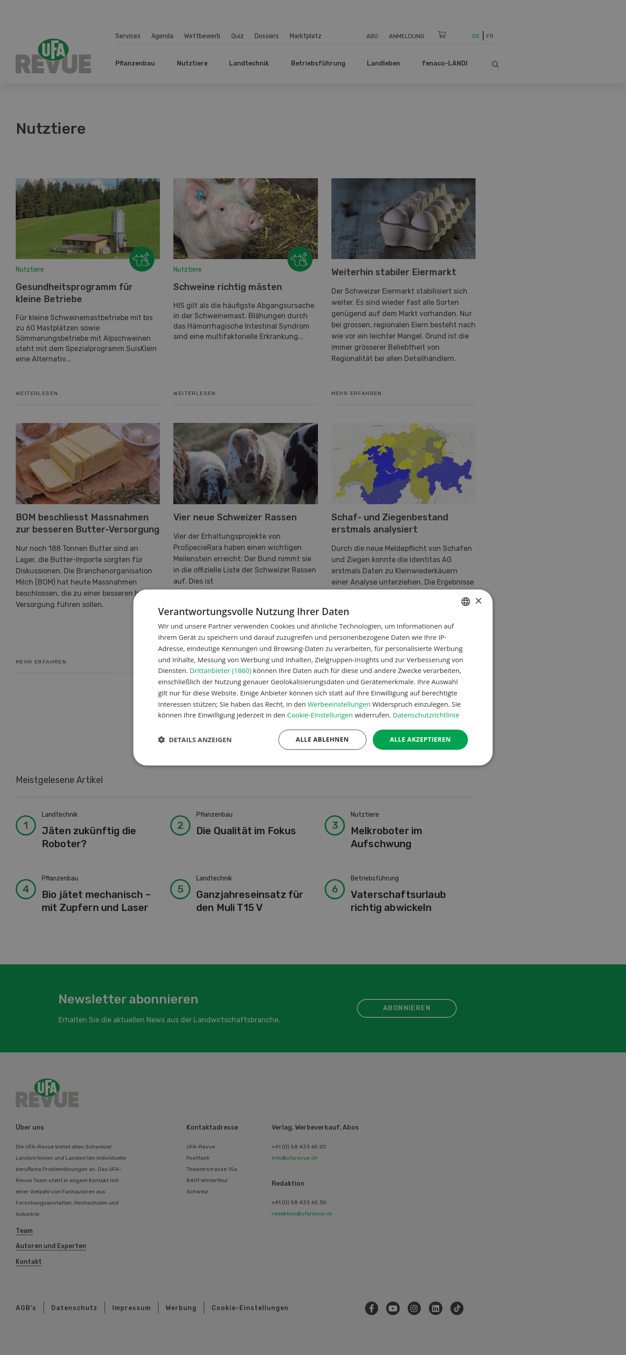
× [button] (478, 601)
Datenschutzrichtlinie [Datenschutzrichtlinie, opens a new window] (426, 714)
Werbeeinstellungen (339, 703)
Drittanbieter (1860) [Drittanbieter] (220, 670)
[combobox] (465, 601)
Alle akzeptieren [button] (420, 739)
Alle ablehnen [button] (322, 739)
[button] (195, 740)
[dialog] (313, 677)
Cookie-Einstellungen (320, 714)
